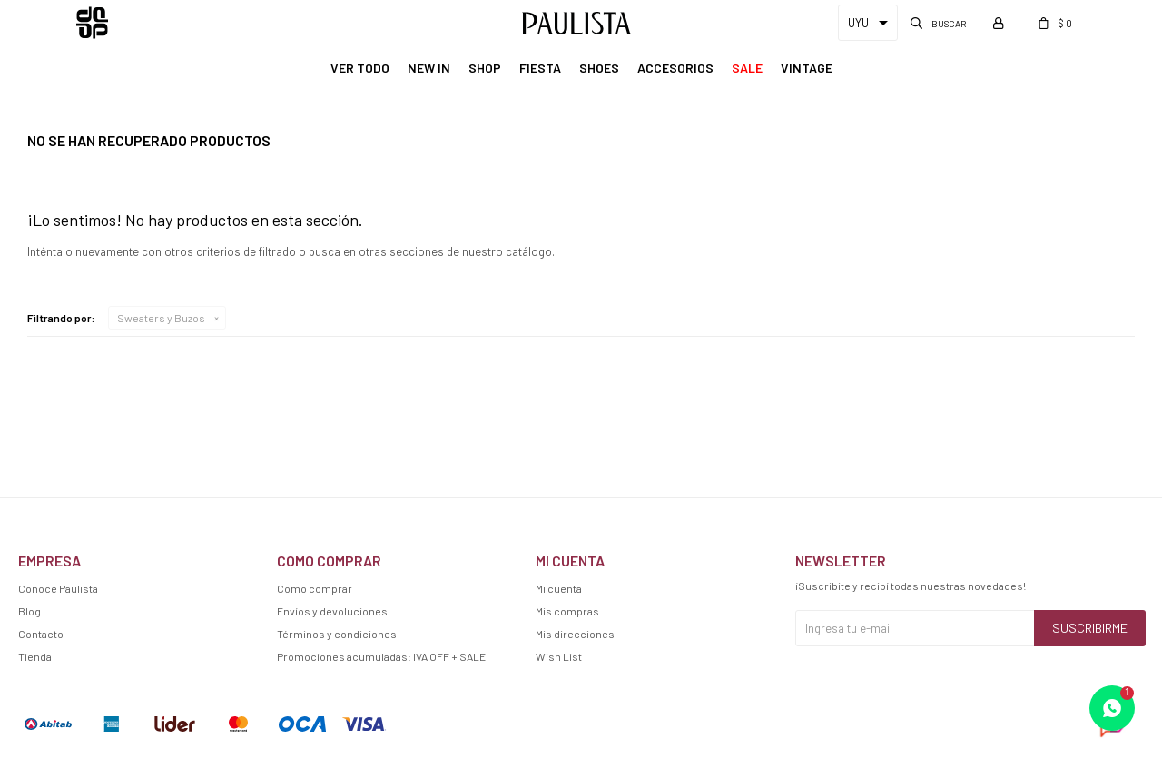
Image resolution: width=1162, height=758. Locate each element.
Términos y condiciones (337, 633)
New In (429, 67)
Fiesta (540, 67)
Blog (29, 611)
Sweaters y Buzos (161, 317)
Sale (747, 67)
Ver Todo (359, 67)
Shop (484, 67)
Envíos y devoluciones (332, 611)
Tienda (35, 656)
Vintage (806, 67)
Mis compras (567, 611)
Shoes (599, 67)
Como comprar (314, 588)
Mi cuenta (559, 588)
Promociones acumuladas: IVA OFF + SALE (381, 656)
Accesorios (675, 67)
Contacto (41, 633)
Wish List (559, 656)
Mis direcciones (575, 633)
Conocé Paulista (58, 588)
